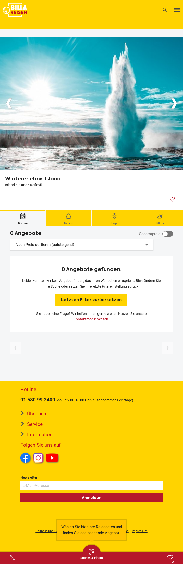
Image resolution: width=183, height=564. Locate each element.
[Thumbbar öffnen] (91, 554)
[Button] (9, 103)
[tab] (23, 218)
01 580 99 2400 (37, 400)
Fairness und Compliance (53, 531)
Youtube (53, 458)
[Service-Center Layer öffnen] (12, 557)
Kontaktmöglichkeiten (91, 319)
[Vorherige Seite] (15, 348)
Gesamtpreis (150, 234)
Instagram (38, 458)
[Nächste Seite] (167, 348)
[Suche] (164, 10)
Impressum (140, 531)
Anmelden (91, 497)
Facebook (25, 458)
